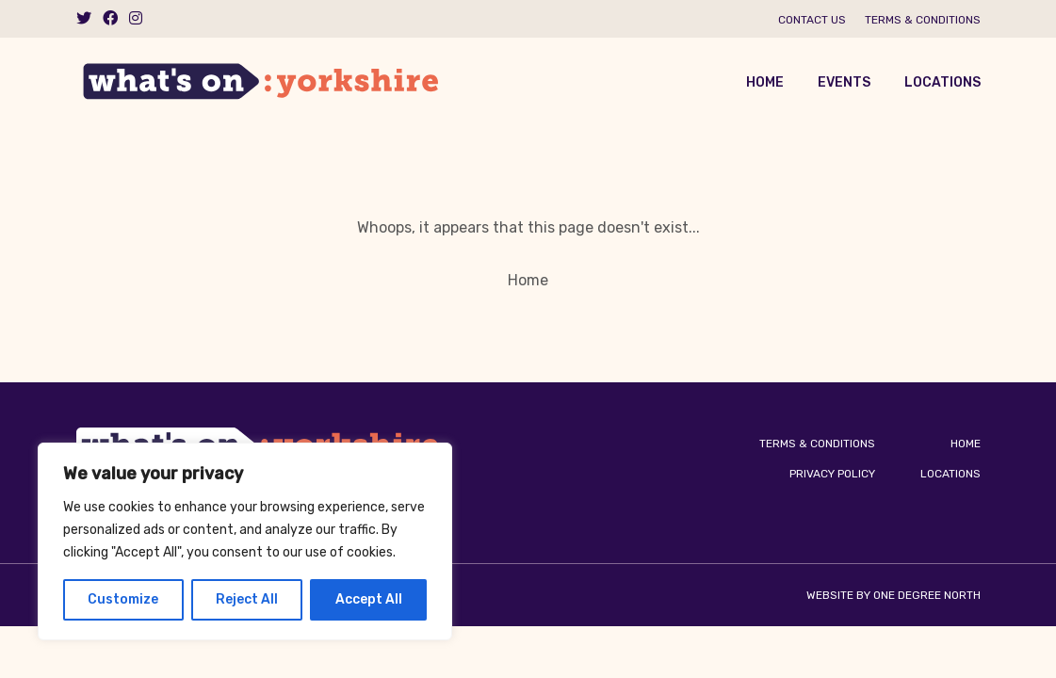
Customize (123, 599)
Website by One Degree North (893, 595)
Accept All (368, 599)
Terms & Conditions (923, 19)
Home (765, 82)
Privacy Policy (832, 473)
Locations (942, 82)
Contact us (812, 19)
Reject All (247, 599)
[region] (245, 541)
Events (844, 82)
